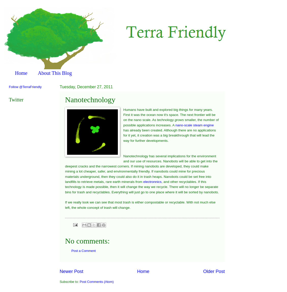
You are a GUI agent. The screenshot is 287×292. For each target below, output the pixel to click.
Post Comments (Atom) (97, 282)
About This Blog (55, 73)
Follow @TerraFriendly (25, 87)
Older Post (214, 271)
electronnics (152, 182)
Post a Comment (83, 251)
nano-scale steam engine (195, 125)
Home (21, 73)
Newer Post (71, 271)
